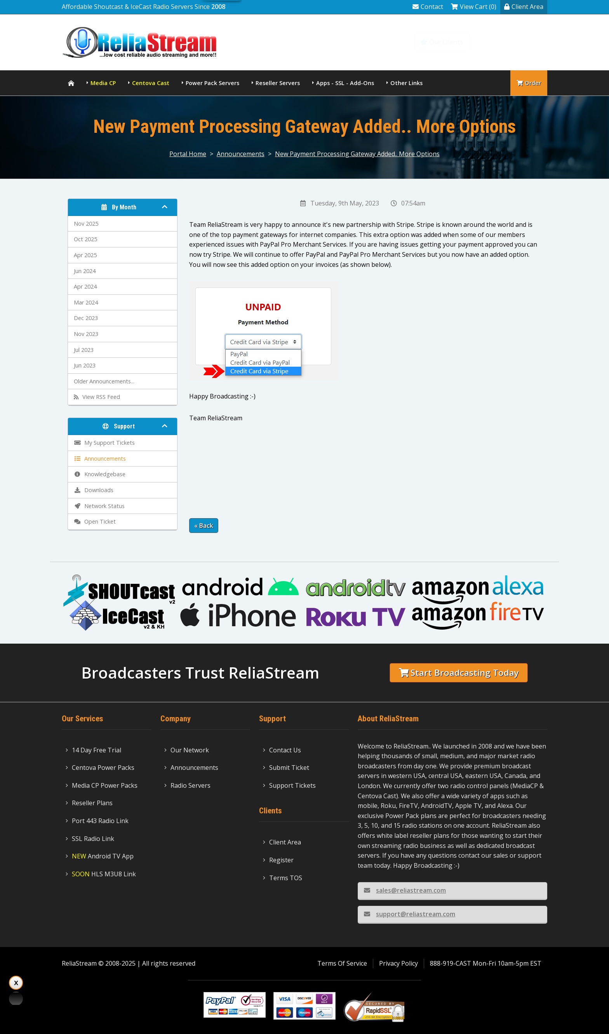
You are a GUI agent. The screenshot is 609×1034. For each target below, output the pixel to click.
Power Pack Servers (212, 83)
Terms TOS (282, 878)
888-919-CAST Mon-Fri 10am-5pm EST (485, 963)
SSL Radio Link (90, 838)
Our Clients (441, 42)
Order (529, 83)
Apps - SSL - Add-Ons (345, 83)
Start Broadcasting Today (459, 673)
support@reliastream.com (409, 914)
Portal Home (187, 154)
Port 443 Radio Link (97, 820)
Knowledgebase (513, 42)
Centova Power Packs (100, 767)
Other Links (406, 83)
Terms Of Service (342, 963)
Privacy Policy (398, 963)
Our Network (186, 750)
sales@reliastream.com (405, 890)
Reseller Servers (278, 83)
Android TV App (100, 856)
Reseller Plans (89, 803)
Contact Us (282, 750)
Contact (427, 6)
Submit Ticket (286, 767)
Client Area (523, 6)
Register (278, 860)
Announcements (240, 154)
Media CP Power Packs (101, 785)
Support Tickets (289, 785)
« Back (203, 525)
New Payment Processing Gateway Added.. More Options (357, 154)
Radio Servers (187, 785)
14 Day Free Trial (93, 750)
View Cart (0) (473, 6)
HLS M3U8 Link (101, 874)
